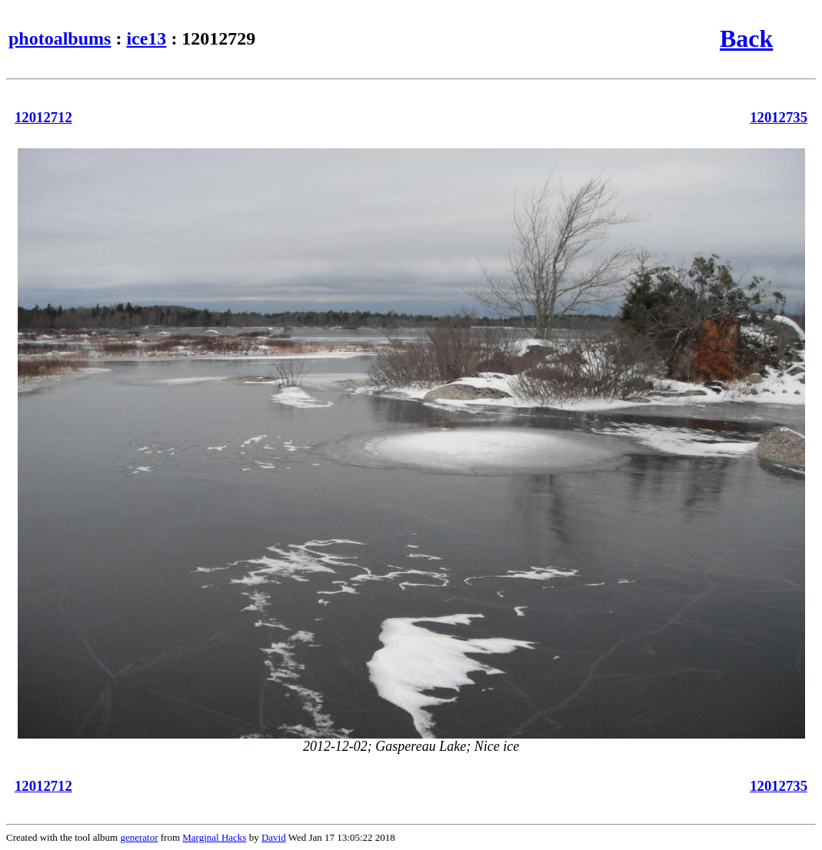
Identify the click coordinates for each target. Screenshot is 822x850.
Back (746, 38)
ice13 (146, 38)
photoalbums (59, 38)
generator (139, 837)
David (273, 837)
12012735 (778, 117)
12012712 (43, 117)
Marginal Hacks (214, 837)
